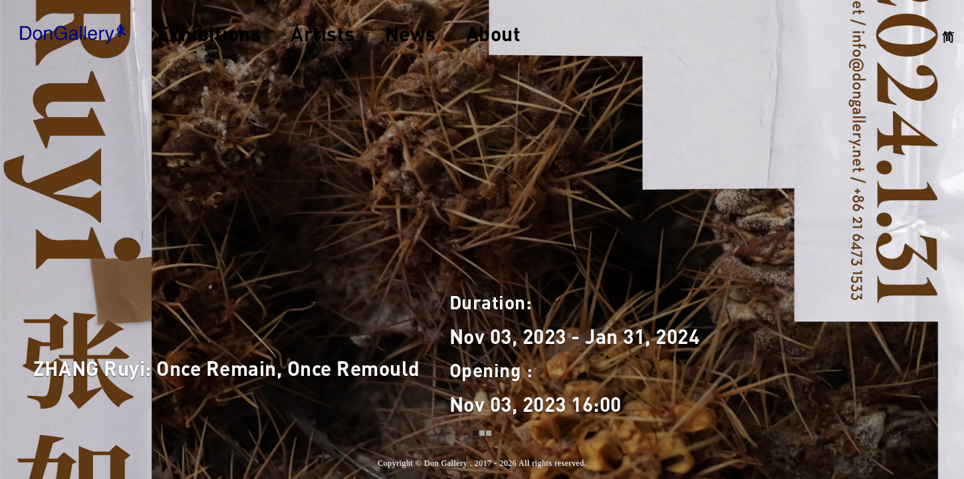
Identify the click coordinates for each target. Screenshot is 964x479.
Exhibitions (209, 33)
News (410, 33)
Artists (323, 33)
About (493, 33)
